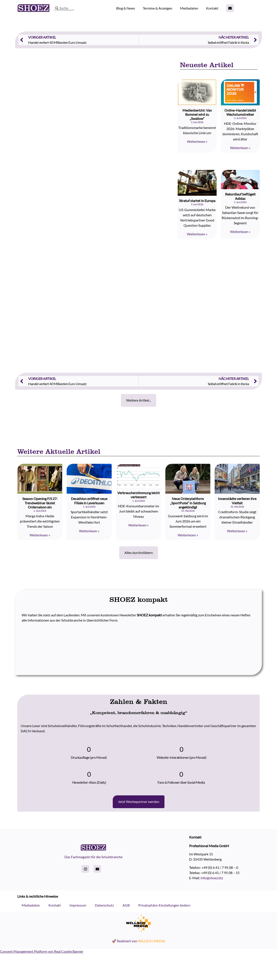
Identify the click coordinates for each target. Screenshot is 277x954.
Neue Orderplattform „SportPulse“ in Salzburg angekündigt (188, 503)
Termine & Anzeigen (157, 8)
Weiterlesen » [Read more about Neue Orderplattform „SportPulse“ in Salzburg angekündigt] (188, 535)
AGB (126, 905)
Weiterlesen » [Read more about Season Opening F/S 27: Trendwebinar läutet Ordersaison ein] (40, 535)
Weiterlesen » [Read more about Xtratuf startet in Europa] (197, 234)
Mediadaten (189, 8)
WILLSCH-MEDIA (151, 941)
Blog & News (125, 8)
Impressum (77, 905)
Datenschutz (104, 905)
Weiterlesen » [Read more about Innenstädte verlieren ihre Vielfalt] (237, 531)
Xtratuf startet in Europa (197, 201)
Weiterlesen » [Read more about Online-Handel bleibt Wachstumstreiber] (240, 148)
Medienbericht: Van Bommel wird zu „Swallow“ (197, 114)
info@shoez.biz (212, 878)
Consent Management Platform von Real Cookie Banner (41, 951)
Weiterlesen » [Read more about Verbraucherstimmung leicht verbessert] (138, 525)
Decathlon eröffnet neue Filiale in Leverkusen (89, 501)
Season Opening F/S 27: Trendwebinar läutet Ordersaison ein (39, 503)
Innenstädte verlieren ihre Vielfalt (237, 501)
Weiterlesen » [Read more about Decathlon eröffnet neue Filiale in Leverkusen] (89, 531)
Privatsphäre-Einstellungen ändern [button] (164, 905)
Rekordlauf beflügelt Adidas (240, 196)
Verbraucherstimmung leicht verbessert (138, 495)
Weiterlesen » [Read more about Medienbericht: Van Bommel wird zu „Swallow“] (197, 141)
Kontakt (212, 8)
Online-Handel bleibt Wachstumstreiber (240, 112)
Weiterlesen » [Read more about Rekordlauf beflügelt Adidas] (240, 232)
